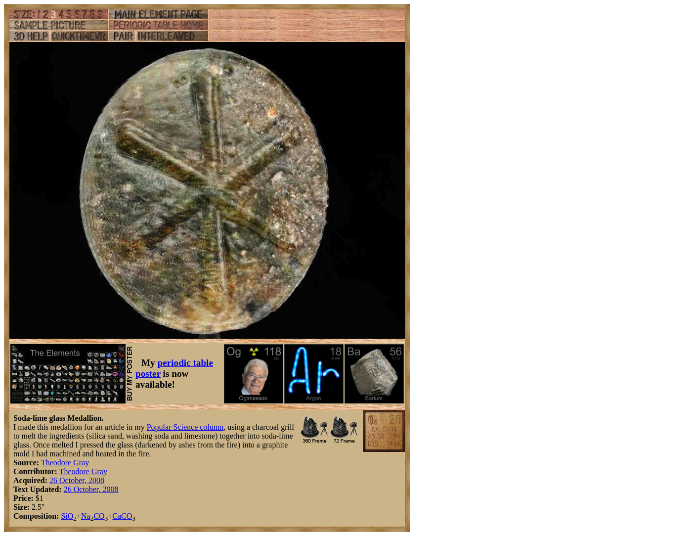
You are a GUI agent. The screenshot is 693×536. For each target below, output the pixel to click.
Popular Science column (185, 427)
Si (64, 516)
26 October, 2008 (76, 480)
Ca (116, 516)
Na (85, 516)
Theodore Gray (65, 462)
